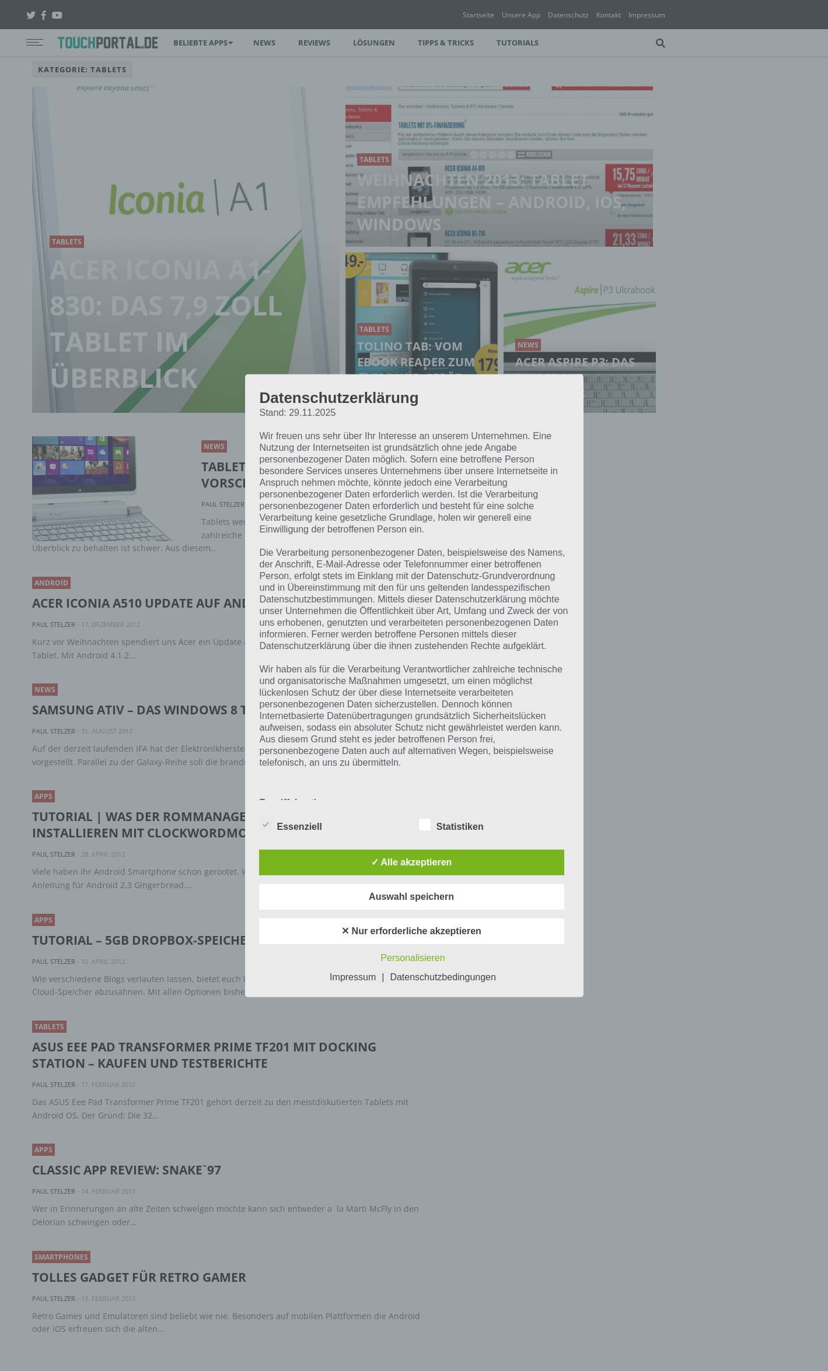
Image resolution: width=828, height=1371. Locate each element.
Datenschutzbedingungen (442, 977)
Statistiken (451, 825)
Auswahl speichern (411, 897)
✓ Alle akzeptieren (411, 862)
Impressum (353, 977)
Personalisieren (412, 958)
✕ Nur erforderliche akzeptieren (411, 931)
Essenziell (291, 825)
